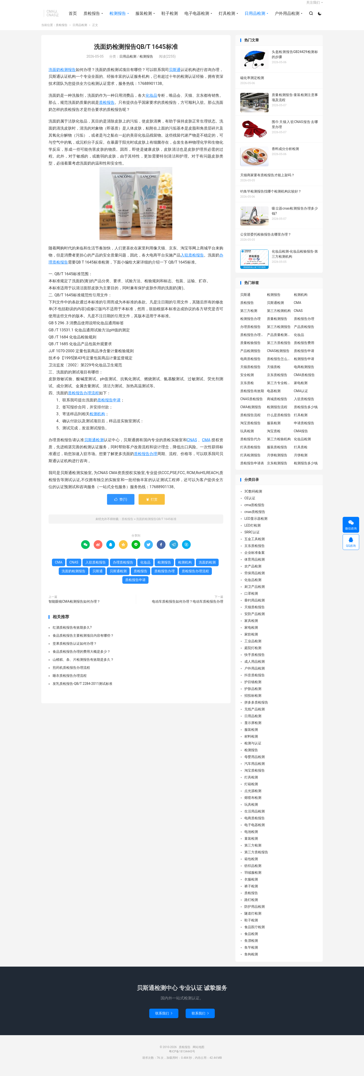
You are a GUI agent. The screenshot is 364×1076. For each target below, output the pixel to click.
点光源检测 (252, 797)
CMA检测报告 (250, 413)
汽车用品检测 (254, 770)
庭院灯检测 (252, 654)
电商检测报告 (304, 373)
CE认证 (249, 505)
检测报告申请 (304, 365)
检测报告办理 (250, 325)
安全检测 (247, 381)
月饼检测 (300, 461)
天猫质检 (274, 373)
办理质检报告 (123, 569)
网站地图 (198, 1053)
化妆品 (151, 101)
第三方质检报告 (279, 349)
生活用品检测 (254, 818)
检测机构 (97, 420)
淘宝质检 (274, 437)
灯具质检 (300, 453)
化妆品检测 (302, 445)
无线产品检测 (254, 716)
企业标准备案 (254, 559)
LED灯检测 (252, 532)
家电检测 (300, 389)
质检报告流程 (250, 421)
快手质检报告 (254, 661)
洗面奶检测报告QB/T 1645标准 (136, 53)
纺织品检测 (252, 872)
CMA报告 (301, 437)
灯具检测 (226, 17)
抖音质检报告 (254, 682)
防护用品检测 (254, 913)
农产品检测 (252, 573)
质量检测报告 (277, 325)
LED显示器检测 (255, 525)
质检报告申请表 (252, 469)
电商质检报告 (250, 365)
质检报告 (91, 17)
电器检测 (274, 397)
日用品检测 (254, 17)
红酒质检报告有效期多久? (72, 634)
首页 (72, 17)
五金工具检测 (254, 545)
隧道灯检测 (252, 920)
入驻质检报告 (192, 261)
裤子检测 (251, 893)
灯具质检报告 (250, 453)
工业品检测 (252, 648)
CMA (206, 446)
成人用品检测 (254, 668)
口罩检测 (251, 600)
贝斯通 (175, 76)
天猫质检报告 (250, 373)
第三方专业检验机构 (279, 389)
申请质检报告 (304, 429)
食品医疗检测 (254, 933)
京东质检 (247, 389)
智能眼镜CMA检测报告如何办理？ (74, 608)
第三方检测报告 (279, 333)
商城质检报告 (277, 405)
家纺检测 (251, 641)
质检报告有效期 (252, 397)
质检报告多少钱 (306, 413)
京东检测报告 (277, 469)
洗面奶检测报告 (62, 76)
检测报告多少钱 (306, 469)
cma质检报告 (254, 511)
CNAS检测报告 (278, 357)
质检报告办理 (145, 460)
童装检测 (251, 845)
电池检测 (251, 838)
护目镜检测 (252, 688)
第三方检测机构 (279, 317)
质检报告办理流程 (83, 399)
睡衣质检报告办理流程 (70, 682)
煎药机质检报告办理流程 (71, 674)
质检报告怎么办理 (279, 365)
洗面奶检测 (207, 569)
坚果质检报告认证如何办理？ (75, 650)
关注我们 (313, 6)
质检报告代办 (250, 445)
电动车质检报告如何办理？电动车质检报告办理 (187, 608)
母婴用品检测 (254, 763)
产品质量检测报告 (279, 341)
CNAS (192, 446)
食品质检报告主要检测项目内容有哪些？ (83, 642)
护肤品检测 (252, 695)
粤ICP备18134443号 (182, 1058)
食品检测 (251, 940)
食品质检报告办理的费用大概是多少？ (81, 658)
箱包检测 (251, 865)
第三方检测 (248, 317)
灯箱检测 (251, 791)
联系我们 (163, 1020)
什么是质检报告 (279, 421)
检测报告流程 (277, 413)
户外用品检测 (286, 17)
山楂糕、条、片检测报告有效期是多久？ (83, 666)
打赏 (151, 506)
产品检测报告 (250, 357)
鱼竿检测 (251, 954)
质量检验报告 (250, 349)
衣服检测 (251, 886)
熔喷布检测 (252, 804)
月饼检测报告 (277, 461)
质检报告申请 (109, 406)
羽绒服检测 (252, 879)
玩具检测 (247, 437)
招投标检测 (252, 702)
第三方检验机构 (279, 445)
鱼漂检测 (251, 947)
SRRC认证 (252, 539)
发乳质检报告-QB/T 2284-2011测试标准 (82, 690)
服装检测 (142, 17)
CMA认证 (301, 397)
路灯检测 (251, 906)
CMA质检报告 (304, 381)
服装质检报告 (277, 453)
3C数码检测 (253, 498)
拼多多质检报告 (256, 709)
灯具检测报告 (250, 461)
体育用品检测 (254, 566)
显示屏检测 (252, 729)
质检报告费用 (304, 349)
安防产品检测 (254, 620)
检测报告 (116, 17)
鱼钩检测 (251, 961)
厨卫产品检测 (254, 593)
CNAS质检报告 (251, 405)
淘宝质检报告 (250, 429)
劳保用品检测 (254, 580)
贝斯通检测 (94, 446)
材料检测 (251, 743)
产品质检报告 (304, 333)
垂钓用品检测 (254, 607)
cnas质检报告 (254, 518)
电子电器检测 (195, 17)
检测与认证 (252, 750)
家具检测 (251, 627)
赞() (120, 506)
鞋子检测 (168, 17)
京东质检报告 (277, 381)
